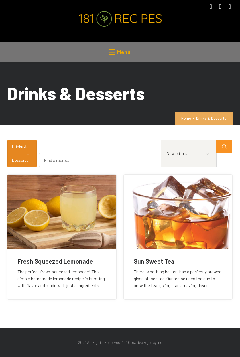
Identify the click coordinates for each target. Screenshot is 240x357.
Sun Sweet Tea (154, 261)
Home (186, 118)
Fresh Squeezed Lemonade (55, 261)
